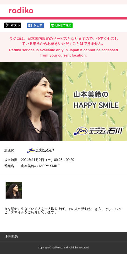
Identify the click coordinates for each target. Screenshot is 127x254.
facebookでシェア (35, 25)
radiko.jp (21, 11)
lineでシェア (61, 25)
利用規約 (12, 236)
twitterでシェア (12, 25)
